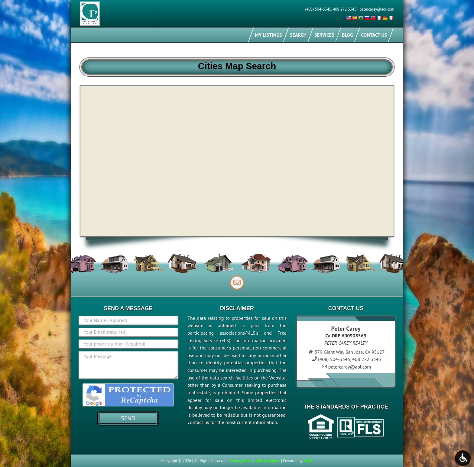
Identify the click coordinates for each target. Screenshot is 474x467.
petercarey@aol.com (376, 9)
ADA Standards (267, 460)
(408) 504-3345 (318, 9)
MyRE (308, 460)
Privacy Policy (240, 460)
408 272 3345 (344, 9)
